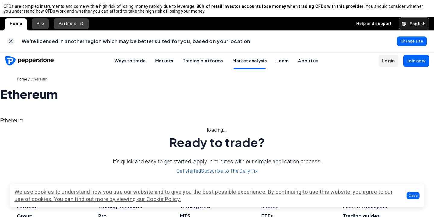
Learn (282, 65)
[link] (10, 45)
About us (308, 65)
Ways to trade (130, 65)
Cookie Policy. (163, 199)
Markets (164, 65)
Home (16, 26)
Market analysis (249, 65)
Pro (40, 26)
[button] (413, 195)
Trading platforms (203, 65)
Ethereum (38, 84)
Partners (71, 26)
